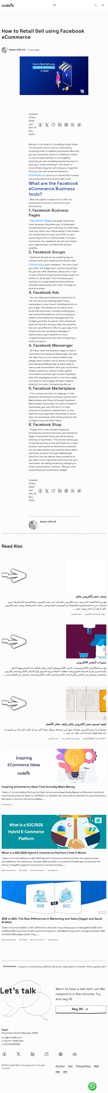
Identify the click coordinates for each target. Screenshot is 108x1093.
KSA (58, 1072)
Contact (60, 1066)
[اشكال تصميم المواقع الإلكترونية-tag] (94, 738)
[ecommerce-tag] (7, 804)
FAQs (96, 1066)
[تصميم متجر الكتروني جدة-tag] (71, 738)
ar (103, 5)
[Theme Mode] (96, 5)
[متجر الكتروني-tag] (76, 613)
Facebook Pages (41, 220)
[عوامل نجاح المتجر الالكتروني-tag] (95, 613)
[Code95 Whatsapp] (92, 1086)
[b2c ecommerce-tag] (38, 870)
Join (70, 1066)
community (36, 264)
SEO (65, 1072)
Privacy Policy (83, 1066)
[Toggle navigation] (54, 5)
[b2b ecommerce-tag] (9, 870)
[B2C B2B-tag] (23, 870)
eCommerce (37, 175)
